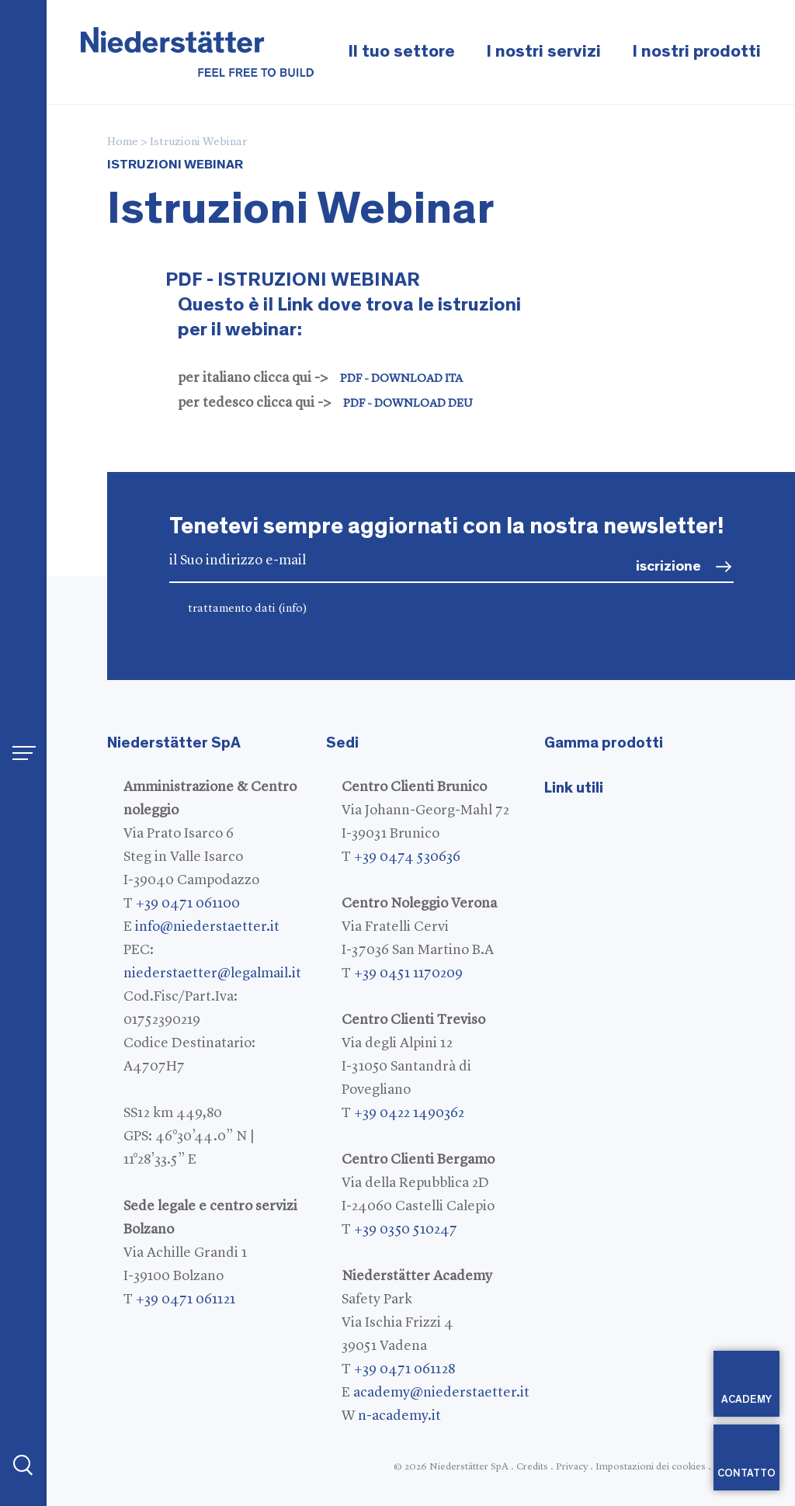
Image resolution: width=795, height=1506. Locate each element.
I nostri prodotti (696, 52)
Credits (532, 1467)
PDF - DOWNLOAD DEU (408, 404)
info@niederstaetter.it (207, 927)
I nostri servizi (543, 52)
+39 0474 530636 (407, 857)
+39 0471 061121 (185, 1299)
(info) (292, 609)
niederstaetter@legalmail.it (212, 973)
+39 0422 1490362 (409, 1113)
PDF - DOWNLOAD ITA (401, 379)
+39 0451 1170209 (408, 973)
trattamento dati (247, 609)
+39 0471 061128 (404, 1369)
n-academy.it (399, 1416)
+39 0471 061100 (188, 904)
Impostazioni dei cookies (650, 1467)
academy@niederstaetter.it (441, 1393)
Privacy (572, 1467)
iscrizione (668, 566)
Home (122, 142)
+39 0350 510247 (405, 1230)
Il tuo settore (401, 52)
